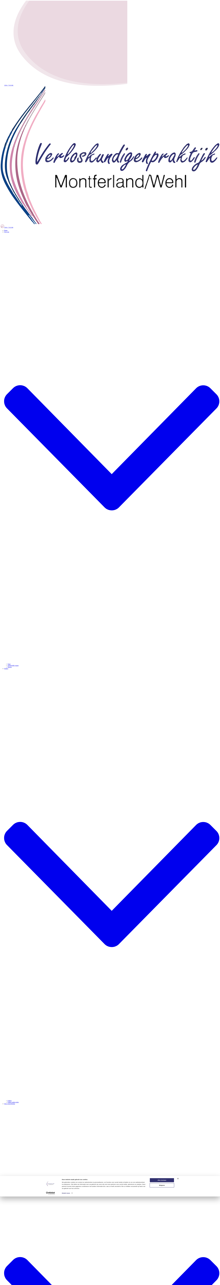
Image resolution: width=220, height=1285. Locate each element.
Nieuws (10, 667)
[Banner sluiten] (178, 959)
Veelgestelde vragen (13, 665)
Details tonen (66, 974)
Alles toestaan (162, 961)
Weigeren (162, 966)
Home (5, 230)
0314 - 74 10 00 (7, 227)
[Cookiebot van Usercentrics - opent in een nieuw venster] (50, 974)
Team (9, 664)
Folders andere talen (13, 1102)
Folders (10, 1100)
